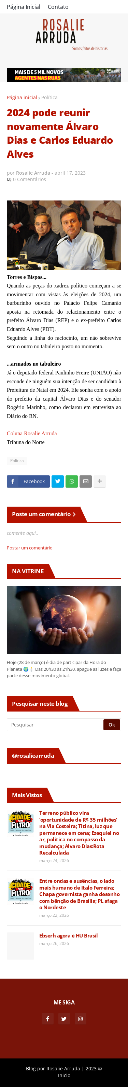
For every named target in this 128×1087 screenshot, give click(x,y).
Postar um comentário (30, 548)
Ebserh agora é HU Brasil (68, 935)
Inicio (64, 1075)
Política (49, 97)
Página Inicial (23, 7)
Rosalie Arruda (63, 1068)
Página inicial (22, 97)
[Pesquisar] (55, 724)
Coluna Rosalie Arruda (32, 433)
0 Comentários (29, 179)
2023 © (94, 1068)
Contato (58, 7)
